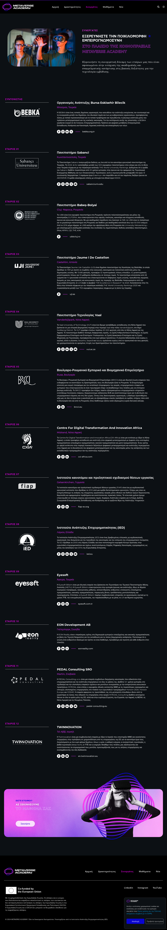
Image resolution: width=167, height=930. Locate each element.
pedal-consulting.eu (97, 706)
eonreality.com (85, 648)
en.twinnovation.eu (88, 756)
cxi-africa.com (85, 457)
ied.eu (90, 554)
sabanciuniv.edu (95, 184)
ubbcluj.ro (75, 236)
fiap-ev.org (83, 507)
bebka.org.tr (88, 131)
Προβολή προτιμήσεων (155, 921)
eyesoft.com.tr (85, 604)
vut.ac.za (91, 349)
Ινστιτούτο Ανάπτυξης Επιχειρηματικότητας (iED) (89, 923)
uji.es (72, 294)
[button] (158, 7)
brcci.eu (78, 407)
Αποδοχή (135, 921)
